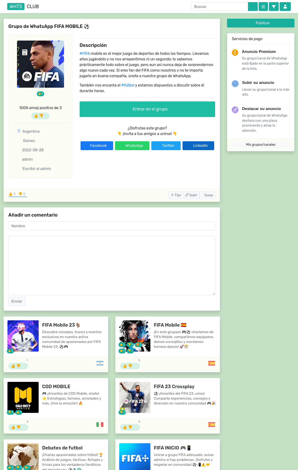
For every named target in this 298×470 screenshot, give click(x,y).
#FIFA (85, 53)
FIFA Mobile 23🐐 (61, 325)
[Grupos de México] (99, 424)
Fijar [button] (176, 195)
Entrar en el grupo (147, 109)
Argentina (31, 131)
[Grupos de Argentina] (99, 363)
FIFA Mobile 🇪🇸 (170, 325)
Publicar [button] (261, 23)
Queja (207, 195)
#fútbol (127, 85)
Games (26, 140)
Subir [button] (191, 195)
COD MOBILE (56, 386)
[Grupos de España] (211, 363)
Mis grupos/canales (261, 145)
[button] (274, 6)
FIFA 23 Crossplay (174, 386)
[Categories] (263, 6)
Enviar (16, 301)
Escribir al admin (34, 168)
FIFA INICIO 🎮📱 (173, 448)
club (23, 6)
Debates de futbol (62, 448)
